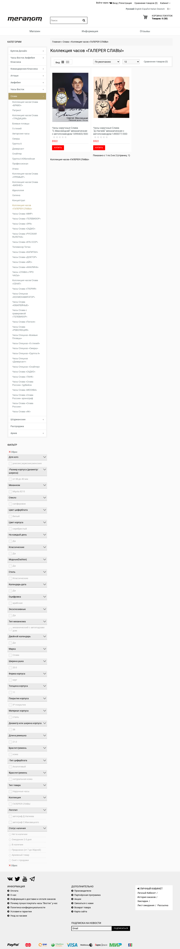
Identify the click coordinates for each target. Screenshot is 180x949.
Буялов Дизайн (19, 51)
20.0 (15, 667)
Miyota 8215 (19, 491)
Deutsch (161, 9)
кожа (15, 754)
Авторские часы (21, 133)
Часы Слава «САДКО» (23, 228)
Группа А (17, 143)
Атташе (14, 75)
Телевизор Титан (21, 247)
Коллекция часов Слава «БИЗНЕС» (25, 184)
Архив (14, 433)
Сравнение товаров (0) (156, 61)
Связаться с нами (84, 903)
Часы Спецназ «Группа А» (26, 353)
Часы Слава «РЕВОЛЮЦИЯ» (20, 329)
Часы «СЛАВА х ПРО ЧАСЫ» (23, 274)
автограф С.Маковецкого (26, 822)
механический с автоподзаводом (28, 629)
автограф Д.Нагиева (23, 816)
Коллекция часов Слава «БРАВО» (25, 104)
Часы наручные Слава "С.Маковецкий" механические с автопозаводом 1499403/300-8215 (70, 132)
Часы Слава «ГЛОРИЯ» (24, 288)
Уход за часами (18, 915)
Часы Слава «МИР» (22, 213)
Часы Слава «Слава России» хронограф (22, 397)
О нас (13, 895)
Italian (153, 9)
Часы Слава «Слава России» (22, 405)
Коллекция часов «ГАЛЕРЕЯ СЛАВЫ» (22, 207)
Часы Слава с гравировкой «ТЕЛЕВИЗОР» (19, 313)
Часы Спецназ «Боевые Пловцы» (25, 337)
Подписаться (121, 928)
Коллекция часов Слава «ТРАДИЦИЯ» (25, 117)
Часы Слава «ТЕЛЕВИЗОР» (26, 218)
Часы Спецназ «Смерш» (25, 348)
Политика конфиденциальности (27, 907)
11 (14, 692)
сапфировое (19, 503)
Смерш (16, 138)
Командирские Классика (24, 68)
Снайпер (17, 153)
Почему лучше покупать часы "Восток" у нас (33, 903)
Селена (16, 195)
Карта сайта (80, 911)
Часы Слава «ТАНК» (22, 376)
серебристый (20, 528)
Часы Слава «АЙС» (22, 262)
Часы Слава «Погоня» (23, 321)
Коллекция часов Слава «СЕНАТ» (25, 282)
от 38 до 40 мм (20, 479)
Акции (77, 899)
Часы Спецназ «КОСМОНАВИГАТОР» (23, 295)
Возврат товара (82, 907)
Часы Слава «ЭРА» (22, 223)
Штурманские (18, 419)
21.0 (15, 741)
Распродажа (17, 426)
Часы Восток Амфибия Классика (23, 59)
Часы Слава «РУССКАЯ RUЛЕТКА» (24, 235)
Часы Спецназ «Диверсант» (20, 360)
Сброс (13, 451)
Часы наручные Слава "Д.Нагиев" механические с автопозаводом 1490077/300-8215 (110, 132)
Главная (56, 42)
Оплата (14, 890)
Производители (82, 890)
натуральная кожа (22, 779)
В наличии (17, 844)
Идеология (18, 190)
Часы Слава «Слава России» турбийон (22, 383)
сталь (16, 717)
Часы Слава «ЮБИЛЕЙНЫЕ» (20, 304)
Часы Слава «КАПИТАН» (25, 252)
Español (146, 9)
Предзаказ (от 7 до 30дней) (26, 850)
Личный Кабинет (146, 893)
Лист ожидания (145, 905)
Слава (14, 96)
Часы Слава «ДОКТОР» (24, 257)
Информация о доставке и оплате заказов (33, 899)
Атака (15, 168)
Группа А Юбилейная (23, 158)
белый (16, 516)
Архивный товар (20, 855)
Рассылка (163, 905)
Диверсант (18, 148)
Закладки (142, 901)
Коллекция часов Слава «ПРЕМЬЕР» (25, 175)
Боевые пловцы (20, 123)
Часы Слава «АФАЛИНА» (25, 267)
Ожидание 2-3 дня (21, 839)
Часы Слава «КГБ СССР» (25, 242)
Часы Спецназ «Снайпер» (26, 366)
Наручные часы (21, 791)
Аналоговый (19, 766)
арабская (17, 603)
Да (14, 541)
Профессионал (20, 163)
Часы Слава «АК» (21, 411)
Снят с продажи (20, 860)
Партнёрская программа (87, 895)
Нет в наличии (19, 834)
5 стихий (17, 128)
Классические (20, 578)
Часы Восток (17, 89)
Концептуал (18, 200)
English (138, 9)
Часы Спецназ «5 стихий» (26, 343)
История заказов (146, 897)
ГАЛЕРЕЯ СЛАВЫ (21, 803)
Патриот (16, 110)
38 (14, 729)
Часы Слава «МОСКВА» (24, 390)
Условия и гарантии (21, 911)
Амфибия (16, 82)
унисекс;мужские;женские (27, 463)
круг (15, 679)
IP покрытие (19, 704)
